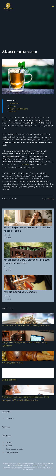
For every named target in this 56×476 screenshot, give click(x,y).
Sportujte (12, 106)
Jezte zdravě (14, 104)
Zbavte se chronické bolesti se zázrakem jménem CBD (26, 325)
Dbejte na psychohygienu (18, 109)
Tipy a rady (51, 199)
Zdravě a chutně (9, 380)
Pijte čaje (12, 111)
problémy (25, 165)
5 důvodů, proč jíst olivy (12, 363)
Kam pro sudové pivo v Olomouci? (20, 292)
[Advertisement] (28, 29)
